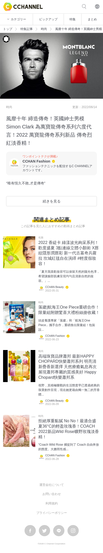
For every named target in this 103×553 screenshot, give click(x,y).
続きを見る (52, 201)
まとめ (92, 19)
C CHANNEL (23, 7)
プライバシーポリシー (51, 513)
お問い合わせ (51, 494)
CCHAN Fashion (36, 161)
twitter (44, 530)
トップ (7, 29)
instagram (73, 530)
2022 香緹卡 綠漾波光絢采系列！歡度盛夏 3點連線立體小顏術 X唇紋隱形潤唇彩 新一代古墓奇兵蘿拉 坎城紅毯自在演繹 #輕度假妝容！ (68, 253)
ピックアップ (48, 19)
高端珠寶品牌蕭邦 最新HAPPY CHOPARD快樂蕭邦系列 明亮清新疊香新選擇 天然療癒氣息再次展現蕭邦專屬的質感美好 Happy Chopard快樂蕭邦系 (67, 367)
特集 (73, 19)
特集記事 (26, 29)
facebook (30, 530)
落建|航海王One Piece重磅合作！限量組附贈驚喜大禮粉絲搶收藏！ (69, 310)
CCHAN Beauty (54, 287)
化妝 (40, 237)
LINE (58, 530)
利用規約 (51, 503)
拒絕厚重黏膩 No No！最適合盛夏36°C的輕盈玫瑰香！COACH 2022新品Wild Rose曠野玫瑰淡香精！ (68, 429)
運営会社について (51, 485)
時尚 (44, 29)
